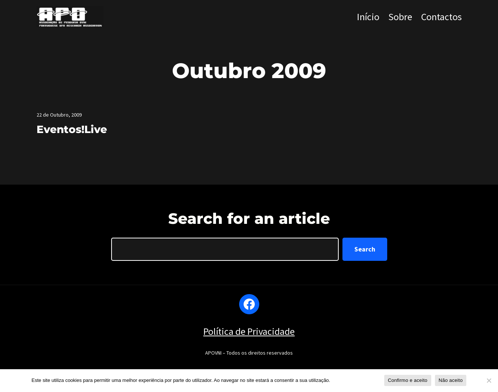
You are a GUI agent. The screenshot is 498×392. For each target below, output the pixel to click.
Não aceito (451, 380)
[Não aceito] (488, 380)
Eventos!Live (72, 129)
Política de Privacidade (249, 331)
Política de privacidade (356, 380)
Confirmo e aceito (407, 380)
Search (364, 249)
